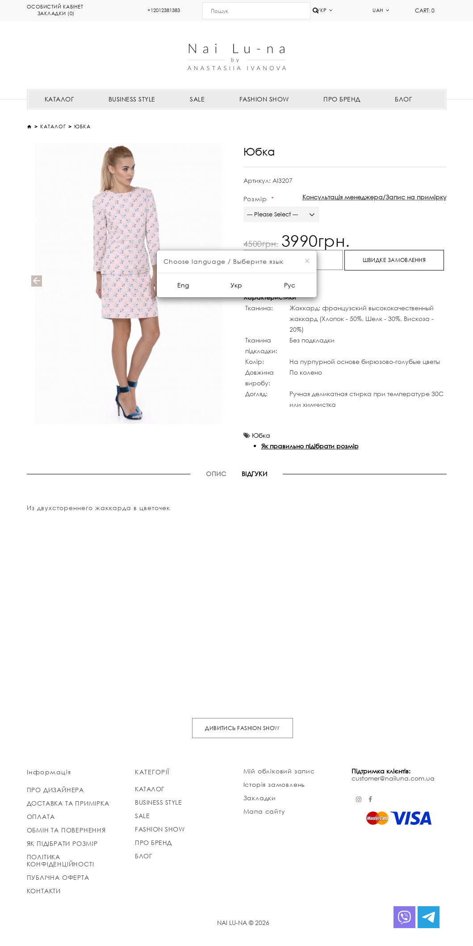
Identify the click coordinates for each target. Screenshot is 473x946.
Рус (289, 285)
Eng (183, 285)
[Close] (307, 261)
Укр (236, 285)
